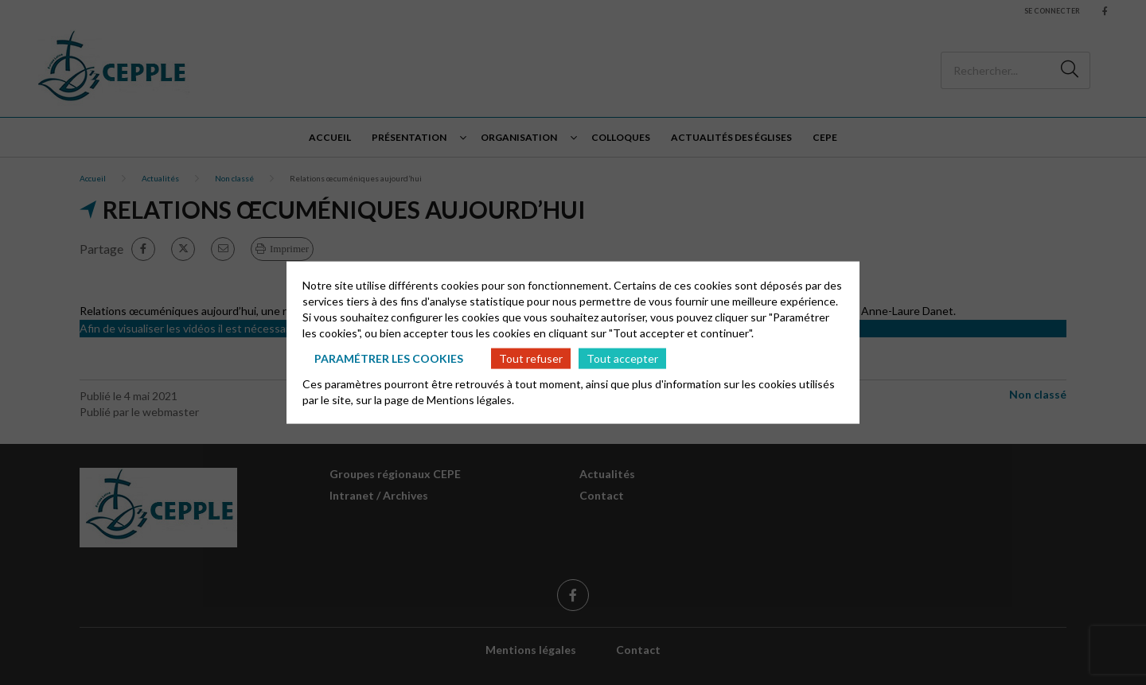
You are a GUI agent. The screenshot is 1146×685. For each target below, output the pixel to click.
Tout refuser (531, 357)
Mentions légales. (470, 400)
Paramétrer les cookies (388, 357)
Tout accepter (622, 357)
